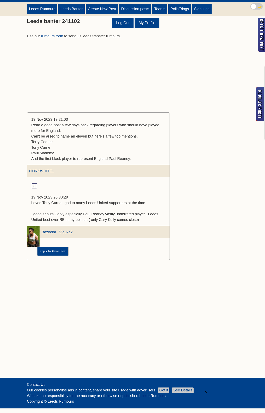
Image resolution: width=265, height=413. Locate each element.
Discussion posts (135, 9)
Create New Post (102, 9)
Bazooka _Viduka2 (57, 232)
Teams (159, 9)
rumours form (52, 36)
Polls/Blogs (179, 9)
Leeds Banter (71, 9)
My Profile (147, 23)
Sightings (201, 9)
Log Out (122, 23)
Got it (163, 390)
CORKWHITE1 (41, 171)
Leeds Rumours (42, 9)
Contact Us (36, 385)
